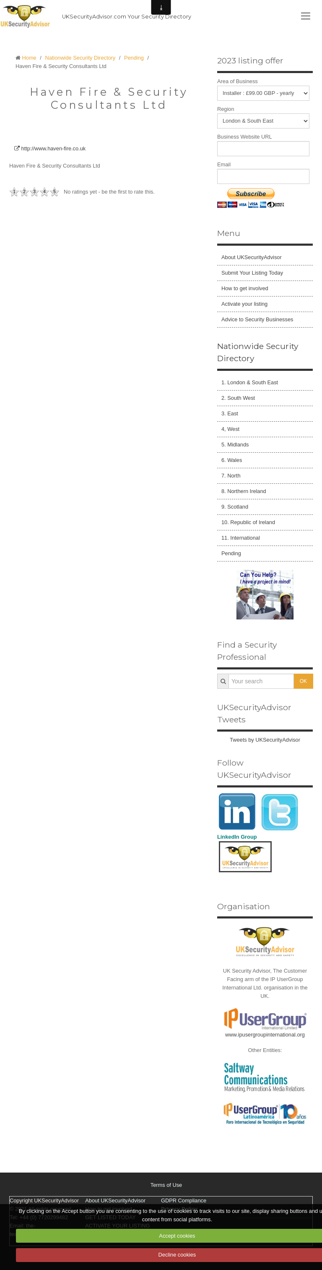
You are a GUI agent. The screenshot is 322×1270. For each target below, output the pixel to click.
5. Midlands (235, 444)
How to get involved (244, 288)
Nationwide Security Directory (80, 58)
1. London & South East (249, 382)
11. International (240, 538)
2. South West (238, 398)
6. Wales (231, 460)
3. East (229, 413)
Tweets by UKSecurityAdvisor (265, 740)
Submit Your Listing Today (252, 273)
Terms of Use (166, 1185)
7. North (231, 475)
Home (29, 58)
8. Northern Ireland (243, 491)
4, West (230, 429)
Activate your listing (244, 304)
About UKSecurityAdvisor (251, 257)
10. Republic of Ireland (248, 522)
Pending (134, 58)
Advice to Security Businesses (257, 319)
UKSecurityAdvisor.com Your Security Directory (126, 16)
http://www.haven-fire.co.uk (50, 148)
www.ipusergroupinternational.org (265, 1034)
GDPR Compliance (183, 1200)
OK (303, 681)
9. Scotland (234, 507)
